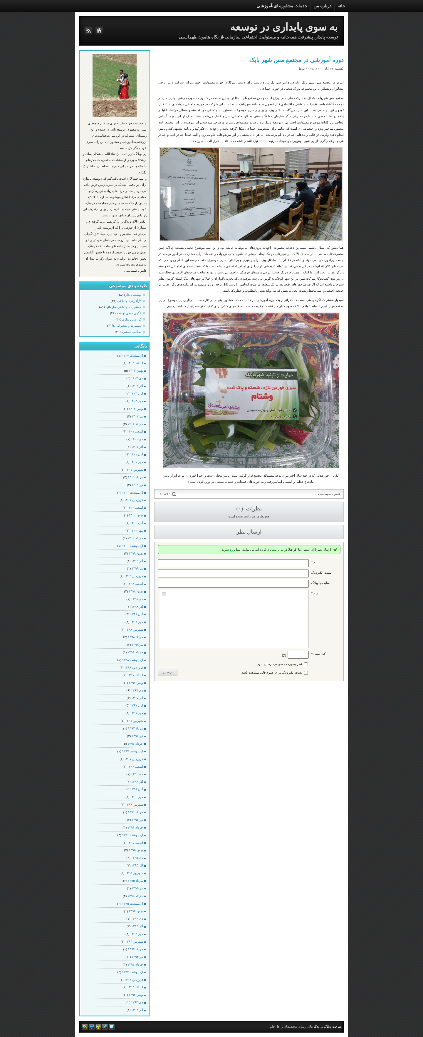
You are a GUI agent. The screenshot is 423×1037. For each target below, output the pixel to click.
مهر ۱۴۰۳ (136, 401)
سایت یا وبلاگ (320, 583)
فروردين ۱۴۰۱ (133, 500)
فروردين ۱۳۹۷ (133, 759)
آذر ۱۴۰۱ (137, 446)
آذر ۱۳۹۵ (137, 865)
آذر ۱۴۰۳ (137, 386)
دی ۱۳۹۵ (137, 857)
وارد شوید (228, 549)
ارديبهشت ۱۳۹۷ (132, 751)
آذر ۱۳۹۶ (137, 781)
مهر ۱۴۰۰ (136, 530)
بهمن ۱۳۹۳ (136, 994)
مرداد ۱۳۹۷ (135, 728)
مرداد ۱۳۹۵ (135, 880)
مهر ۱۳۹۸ (136, 622)
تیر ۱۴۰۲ (137, 416)
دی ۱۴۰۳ (137, 378)
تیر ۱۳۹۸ (137, 644)
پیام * (314, 593)
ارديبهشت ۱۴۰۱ (132, 492)
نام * (314, 562)
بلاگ (317, 1026)
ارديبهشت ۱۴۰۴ (132, 355)
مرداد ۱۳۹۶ (135, 812)
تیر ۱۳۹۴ (137, 956)
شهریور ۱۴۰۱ (134, 469)
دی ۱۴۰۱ (137, 439)
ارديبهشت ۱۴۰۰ (132, 545)
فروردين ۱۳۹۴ (133, 979)
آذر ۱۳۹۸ (137, 606)
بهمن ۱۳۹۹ (136, 553)
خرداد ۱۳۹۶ (135, 827)
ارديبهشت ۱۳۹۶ (132, 835)
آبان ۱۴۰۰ (136, 523)
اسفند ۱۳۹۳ (135, 987)
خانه (341, 6)
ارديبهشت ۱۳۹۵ (132, 903)
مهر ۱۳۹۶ (136, 797)
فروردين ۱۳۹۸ (133, 667)
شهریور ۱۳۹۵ (134, 873)
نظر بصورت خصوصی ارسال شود (279, 664)
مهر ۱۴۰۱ (136, 462)
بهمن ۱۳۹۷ (136, 682)
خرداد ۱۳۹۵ (135, 896)
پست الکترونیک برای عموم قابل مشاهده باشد (271, 672)
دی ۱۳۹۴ (137, 918)
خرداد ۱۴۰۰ (135, 538)
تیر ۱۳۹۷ (137, 736)
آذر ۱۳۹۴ (137, 926)
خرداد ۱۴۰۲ (135, 424)
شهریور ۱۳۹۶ (134, 804)
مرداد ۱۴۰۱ (135, 477)
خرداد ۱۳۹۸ (135, 652)
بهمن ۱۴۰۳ (136, 370)
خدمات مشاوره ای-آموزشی (282, 6)
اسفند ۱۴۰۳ (135, 363)
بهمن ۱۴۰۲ (136, 408)
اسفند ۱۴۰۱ (135, 431)
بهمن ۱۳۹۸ (136, 591)
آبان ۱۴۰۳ (136, 393)
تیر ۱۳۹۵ (137, 888)
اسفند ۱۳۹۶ (135, 766)
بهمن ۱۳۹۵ (136, 850)
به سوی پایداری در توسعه (284, 27)
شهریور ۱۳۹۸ (134, 629)
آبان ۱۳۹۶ (136, 789)
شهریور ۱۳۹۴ (134, 941)
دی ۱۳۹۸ (137, 599)
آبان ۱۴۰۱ (136, 454)
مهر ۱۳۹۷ (136, 713)
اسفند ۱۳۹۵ (135, 842)
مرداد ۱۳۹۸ (135, 637)
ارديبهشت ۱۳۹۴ (132, 972)
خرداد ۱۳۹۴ (135, 964)
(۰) (240, 508)
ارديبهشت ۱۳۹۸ (132, 660)
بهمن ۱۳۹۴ (136, 911)
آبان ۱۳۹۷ (136, 705)
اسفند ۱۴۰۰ (135, 507)
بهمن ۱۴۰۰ (136, 515)
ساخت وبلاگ (332, 1026)
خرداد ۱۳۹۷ (135, 743)
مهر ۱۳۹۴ (136, 934)
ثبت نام (272, 549)
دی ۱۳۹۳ (137, 1002)
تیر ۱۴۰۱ (137, 485)
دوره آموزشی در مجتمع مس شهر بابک (296, 60)
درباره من (322, 6)
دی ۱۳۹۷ (137, 690)
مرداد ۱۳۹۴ (135, 949)
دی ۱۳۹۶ (137, 774)
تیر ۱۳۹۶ (137, 819)
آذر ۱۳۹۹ (137, 561)
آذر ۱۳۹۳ (137, 1010)
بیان (280, 549)
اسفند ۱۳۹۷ (135, 675)
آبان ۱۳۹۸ (136, 614)
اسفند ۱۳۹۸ (135, 583)
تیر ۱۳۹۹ (137, 568)
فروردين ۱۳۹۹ (133, 576)
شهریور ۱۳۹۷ (134, 720)
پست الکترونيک (321, 572)
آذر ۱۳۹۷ (137, 698)
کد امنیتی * (318, 653)
